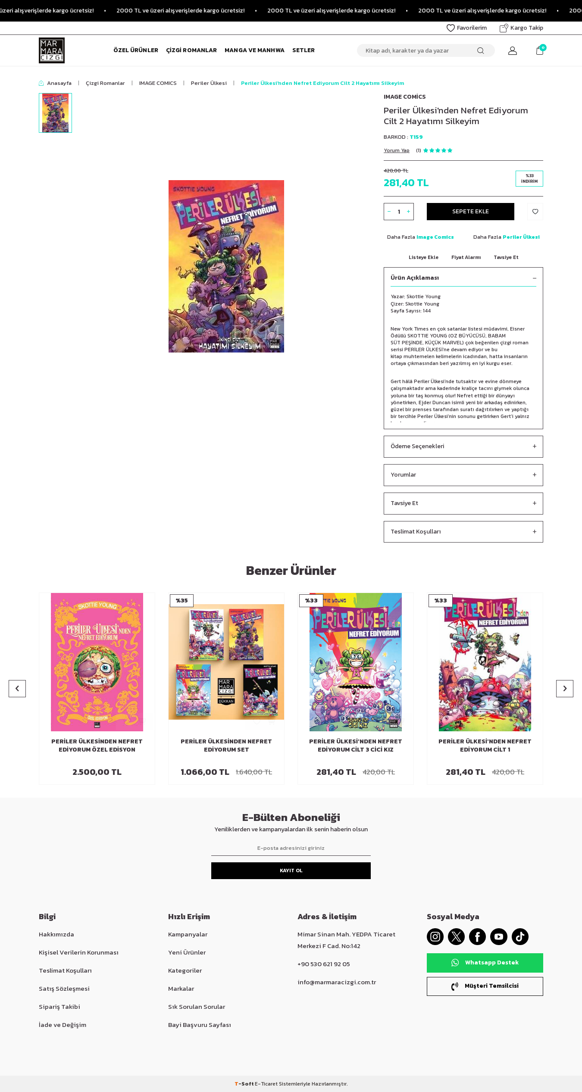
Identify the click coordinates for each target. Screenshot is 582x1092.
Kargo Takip (521, 27)
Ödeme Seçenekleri (463, 447)
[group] (226, 266)
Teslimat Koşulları (463, 532)
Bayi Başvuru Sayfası (199, 1025)
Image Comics (405, 96)
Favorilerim (467, 27)
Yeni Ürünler (187, 952)
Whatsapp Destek (485, 962)
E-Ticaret (266, 1084)
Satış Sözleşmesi (64, 988)
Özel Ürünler (135, 50)
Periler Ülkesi (209, 83)
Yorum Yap (397, 150)
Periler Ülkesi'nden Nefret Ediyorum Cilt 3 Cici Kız (355, 746)
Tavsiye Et (506, 257)
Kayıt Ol (291, 870)
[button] (17, 688)
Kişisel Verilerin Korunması (79, 952)
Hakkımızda (56, 934)
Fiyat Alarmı (466, 257)
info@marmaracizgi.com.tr (336, 982)
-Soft (245, 1084)
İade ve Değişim (62, 1025)
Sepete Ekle (470, 211)
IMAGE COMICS (158, 83)
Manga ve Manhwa (255, 50)
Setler (303, 50)
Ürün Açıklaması (463, 278)
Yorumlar (463, 475)
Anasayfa (55, 83)
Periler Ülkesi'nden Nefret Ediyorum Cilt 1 (485, 746)
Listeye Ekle (423, 257)
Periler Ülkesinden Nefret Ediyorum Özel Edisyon (97, 746)
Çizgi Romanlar (191, 50)
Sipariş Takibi (59, 1006)
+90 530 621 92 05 (323, 964)
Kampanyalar (187, 934)
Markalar (181, 988)
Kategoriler (185, 970)
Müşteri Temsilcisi (485, 986)
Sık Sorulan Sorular (196, 1006)
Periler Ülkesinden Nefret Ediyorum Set (226, 746)
